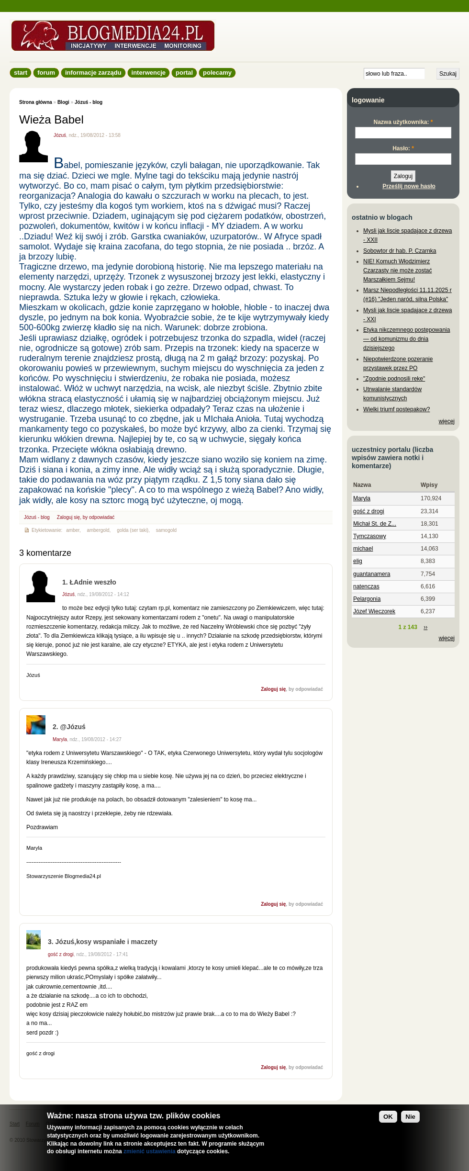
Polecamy (217, 72)
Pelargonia (366, 599)
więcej (447, 421)
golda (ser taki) (132, 530)
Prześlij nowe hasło (409, 186)
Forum (46, 72)
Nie (410, 1116)
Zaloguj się (68, 517)
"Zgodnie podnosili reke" (394, 378)
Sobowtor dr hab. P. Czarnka (399, 251)
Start (20, 72)
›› (425, 627)
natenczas (366, 586)
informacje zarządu (93, 72)
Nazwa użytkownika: (403, 122)
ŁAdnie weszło (93, 582)
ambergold (98, 530)
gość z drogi (61, 954)
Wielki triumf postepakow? (396, 409)
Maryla (60, 739)
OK (388, 1116)
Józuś (60, 135)
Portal (184, 72)
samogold (166, 530)
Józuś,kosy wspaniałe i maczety (106, 942)
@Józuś (73, 727)
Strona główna (35, 102)
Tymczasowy (369, 536)
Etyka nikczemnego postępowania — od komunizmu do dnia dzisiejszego (406, 339)
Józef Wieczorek (374, 611)
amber (72, 530)
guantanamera (371, 574)
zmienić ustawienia (149, 1151)
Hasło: (403, 148)
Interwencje (149, 72)
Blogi (63, 102)
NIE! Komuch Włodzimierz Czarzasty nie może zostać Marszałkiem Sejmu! (397, 270)
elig (357, 561)
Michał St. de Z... (374, 523)
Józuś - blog (88, 102)
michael (363, 548)
